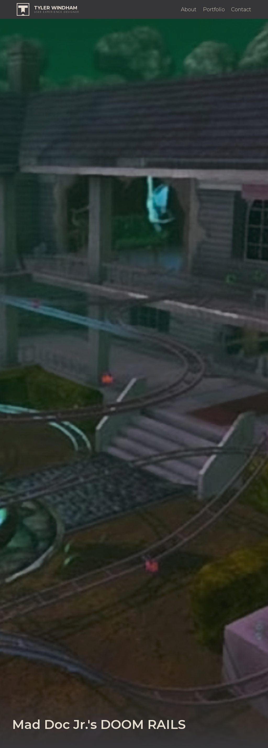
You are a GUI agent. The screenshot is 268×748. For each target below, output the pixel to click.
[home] (48, 9)
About (189, 9)
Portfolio (214, 9)
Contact (241, 9)
